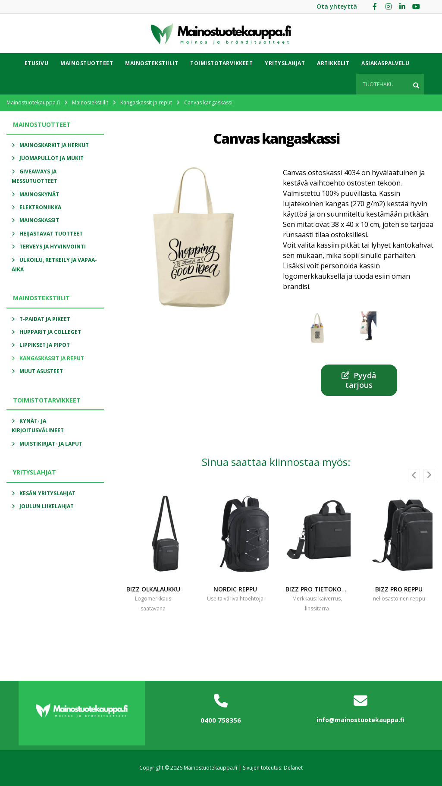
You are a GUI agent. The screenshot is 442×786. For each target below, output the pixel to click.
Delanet (293, 767)
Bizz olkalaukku (153, 589)
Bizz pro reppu (399, 589)
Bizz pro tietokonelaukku (329, 589)
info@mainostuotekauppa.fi (360, 720)
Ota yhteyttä (337, 6)
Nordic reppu (235, 589)
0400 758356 (221, 720)
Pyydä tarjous (359, 380)
